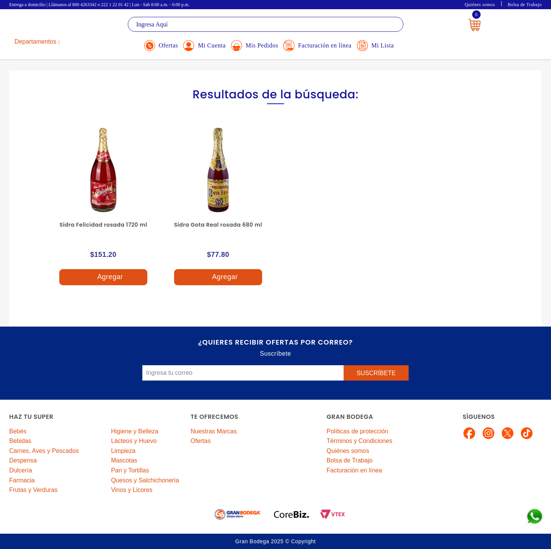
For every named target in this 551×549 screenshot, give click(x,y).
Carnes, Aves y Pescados (44, 451)
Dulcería (20, 470)
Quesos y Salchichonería (145, 480)
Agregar (103, 277)
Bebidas (20, 441)
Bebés (17, 431)
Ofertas (200, 441)
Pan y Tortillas (130, 470)
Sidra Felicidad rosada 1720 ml (103, 225)
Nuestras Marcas (214, 431)
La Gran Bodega (43, 25)
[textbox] (265, 24)
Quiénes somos (480, 4)
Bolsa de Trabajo (525, 4)
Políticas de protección (357, 431)
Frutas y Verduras (33, 490)
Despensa (23, 460)
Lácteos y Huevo (133, 441)
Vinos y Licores (131, 490)
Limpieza (123, 451)
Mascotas (124, 460)
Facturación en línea (354, 470)
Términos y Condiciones (360, 441)
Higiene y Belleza (134, 431)
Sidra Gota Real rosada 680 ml (218, 225)
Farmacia (22, 480)
